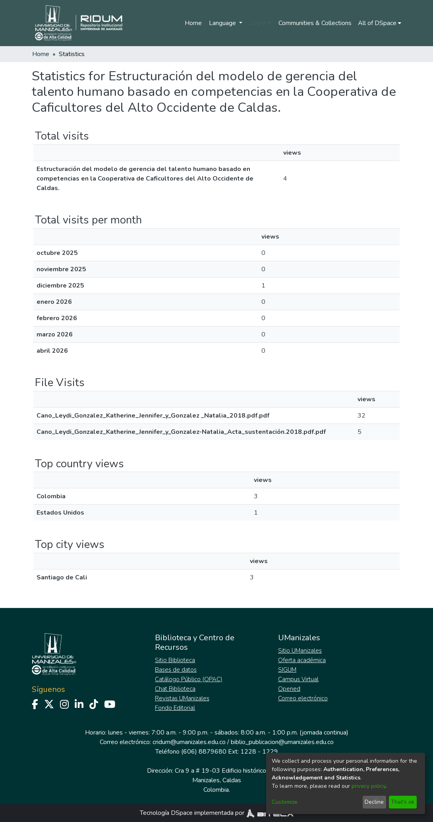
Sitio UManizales (300, 651)
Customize (285, 802)
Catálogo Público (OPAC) (188, 679)
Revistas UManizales (182, 698)
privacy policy (368, 786)
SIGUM (287, 670)
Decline (374, 802)
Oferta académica (302, 660)
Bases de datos (176, 670)
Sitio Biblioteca (175, 660)
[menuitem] (379, 23)
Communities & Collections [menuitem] (315, 23)
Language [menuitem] (223, 23)
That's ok (402, 802)
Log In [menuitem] (258, 23)
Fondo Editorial (175, 708)
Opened (289, 689)
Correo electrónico (303, 698)
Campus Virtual (298, 679)
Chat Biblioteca (175, 689)
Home (193, 23)
